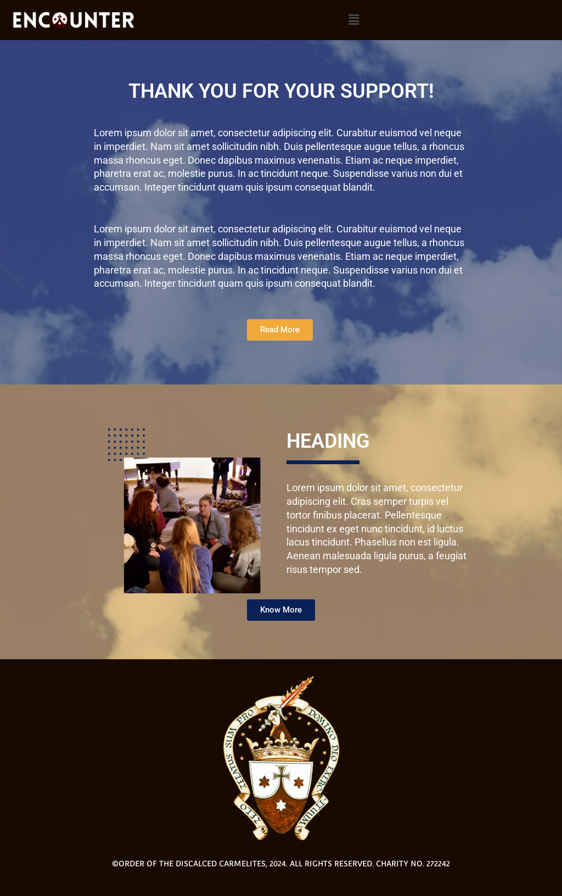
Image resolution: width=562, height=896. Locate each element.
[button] (354, 19)
